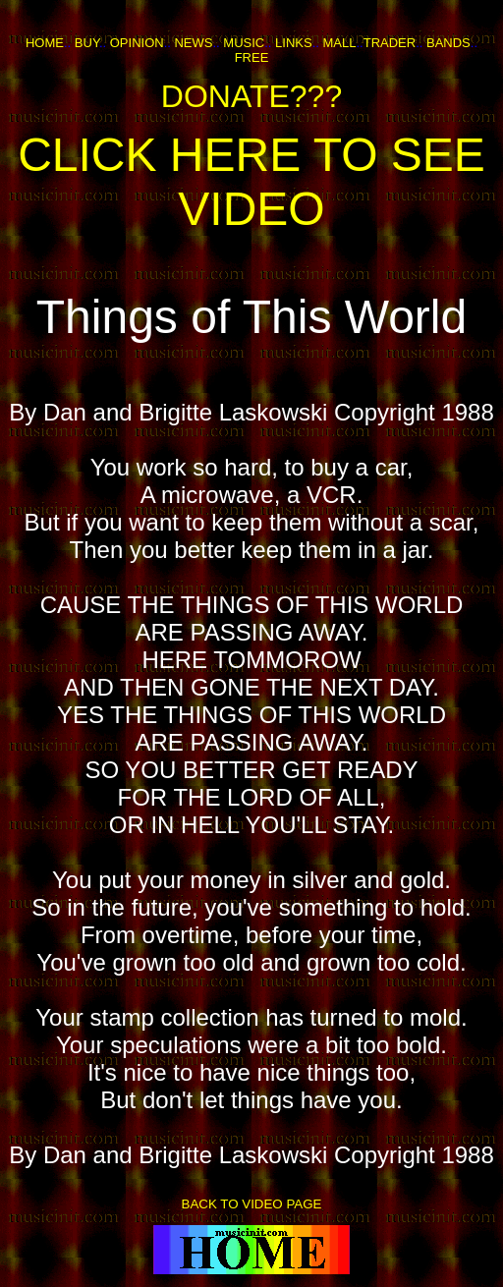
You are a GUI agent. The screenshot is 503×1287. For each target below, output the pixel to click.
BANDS (448, 42)
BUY (87, 42)
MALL (339, 42)
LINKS (293, 42)
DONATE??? (251, 96)
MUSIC (243, 42)
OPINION (137, 42)
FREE (252, 57)
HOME (45, 42)
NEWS (193, 42)
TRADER (389, 42)
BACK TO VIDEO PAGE (252, 1204)
